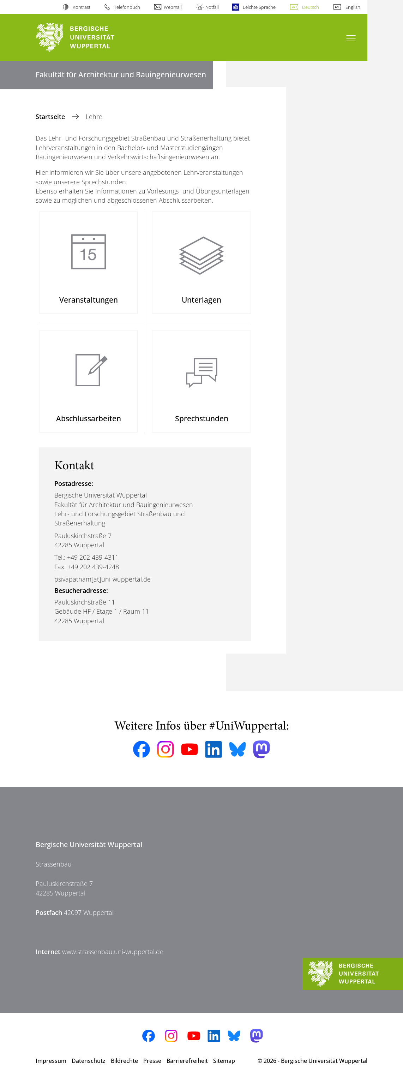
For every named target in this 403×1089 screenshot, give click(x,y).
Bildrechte (124, 1067)
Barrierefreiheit (187, 1067)
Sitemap (224, 1067)
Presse (152, 1067)
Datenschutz (89, 1067)
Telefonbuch (127, 7)
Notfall (212, 7)
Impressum (51, 1067)
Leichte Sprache (259, 7)
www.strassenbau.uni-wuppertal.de (112, 958)
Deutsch (310, 7)
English (352, 7)
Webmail (173, 7)
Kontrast (81, 7)
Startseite (51, 116)
